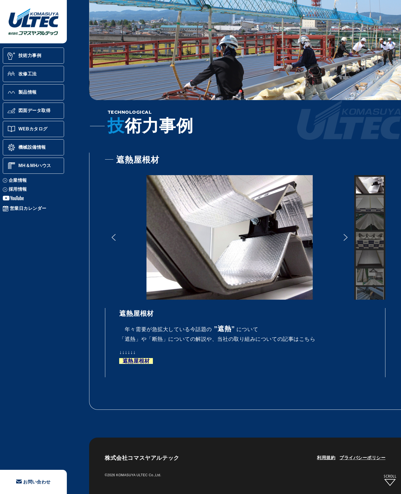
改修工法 (22, 74)
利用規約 (326, 457)
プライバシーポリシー (362, 457)
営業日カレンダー (25, 208)
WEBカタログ (27, 129)
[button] (113, 237)
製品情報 (22, 92)
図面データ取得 (28, 110)
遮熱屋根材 (135, 361)
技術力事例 (24, 55)
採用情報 (15, 189)
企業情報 (15, 180)
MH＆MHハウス (29, 166)
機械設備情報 (26, 147)
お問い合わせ (33, 482)
